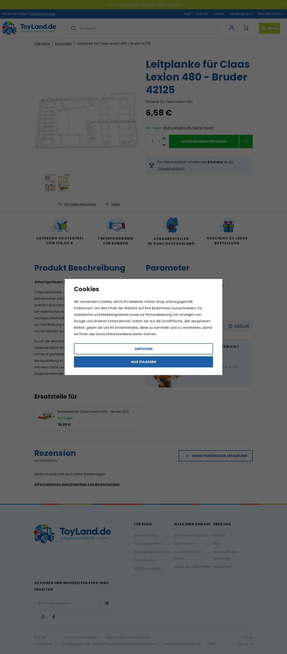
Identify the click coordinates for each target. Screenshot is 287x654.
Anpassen (144, 349)
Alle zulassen (143, 362)
